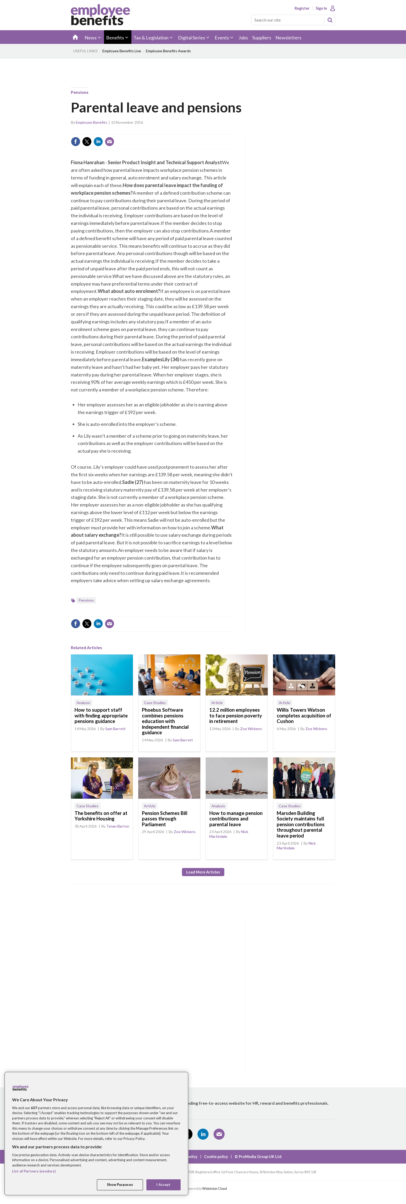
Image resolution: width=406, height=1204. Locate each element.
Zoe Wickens (251, 728)
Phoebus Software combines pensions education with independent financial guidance (165, 721)
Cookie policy (216, 1156)
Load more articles (203, 872)
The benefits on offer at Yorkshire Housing (101, 816)
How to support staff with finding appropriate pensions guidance (101, 715)
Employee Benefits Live (121, 51)
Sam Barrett (115, 728)
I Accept (163, 1184)
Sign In (321, 8)
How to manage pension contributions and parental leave (236, 818)
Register (302, 8)
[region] (96, 1134)
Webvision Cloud (214, 1189)
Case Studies (155, 702)
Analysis (83, 702)
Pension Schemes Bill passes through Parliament (164, 818)
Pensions (79, 92)
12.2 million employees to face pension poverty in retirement (235, 715)
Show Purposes (120, 1184)
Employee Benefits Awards (168, 51)
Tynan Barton (117, 826)
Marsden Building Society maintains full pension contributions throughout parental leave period (301, 824)
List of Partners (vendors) (34, 1171)
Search (330, 20)
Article (217, 702)
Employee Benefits (91, 122)
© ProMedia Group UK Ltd (258, 1156)
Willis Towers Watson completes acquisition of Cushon (304, 715)
